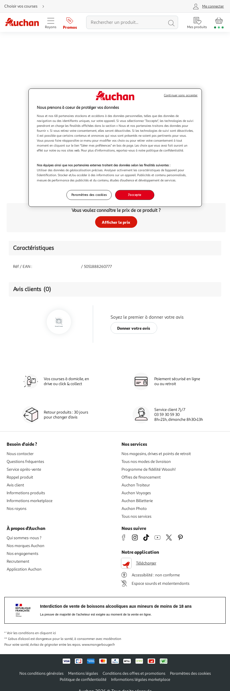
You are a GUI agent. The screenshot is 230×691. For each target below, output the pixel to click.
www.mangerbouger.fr (98, 645)
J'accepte (134, 194)
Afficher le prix (116, 222)
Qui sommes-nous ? (24, 537)
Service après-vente (24, 469)
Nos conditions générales (41, 673)
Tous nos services (136, 516)
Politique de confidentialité (83, 679)
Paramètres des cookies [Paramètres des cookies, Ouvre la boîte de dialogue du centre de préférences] (89, 194)
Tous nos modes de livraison (146, 461)
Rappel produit (20, 477)
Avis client (15, 485)
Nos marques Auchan (25, 545)
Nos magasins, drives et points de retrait (156, 453)
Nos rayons (16, 508)
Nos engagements (22, 553)
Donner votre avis (133, 328)
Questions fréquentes (25, 461)
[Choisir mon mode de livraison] (26, 6)
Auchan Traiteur (136, 485)
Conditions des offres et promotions (134, 673)
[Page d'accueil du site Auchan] (22, 22)
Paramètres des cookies (190, 673)
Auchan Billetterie (137, 500)
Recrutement (18, 561)
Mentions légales (83, 673)
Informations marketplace (29, 500)
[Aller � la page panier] (219, 22)
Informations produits (26, 492)
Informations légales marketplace (140, 679)
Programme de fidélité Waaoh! (149, 469)
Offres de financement (141, 477)
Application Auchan (24, 569)
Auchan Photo (134, 508)
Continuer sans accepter (181, 95)
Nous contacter (20, 453)
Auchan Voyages (136, 492)
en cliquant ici (45, 633)
